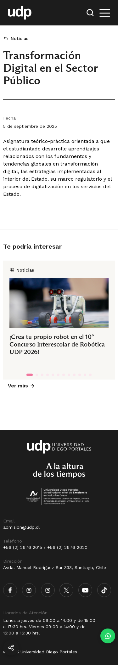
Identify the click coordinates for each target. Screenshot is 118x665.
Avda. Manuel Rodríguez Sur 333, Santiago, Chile (54, 567)
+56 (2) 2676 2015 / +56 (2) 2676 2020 (45, 547)
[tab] (29, 375)
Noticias (19, 38)
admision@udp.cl (21, 527)
